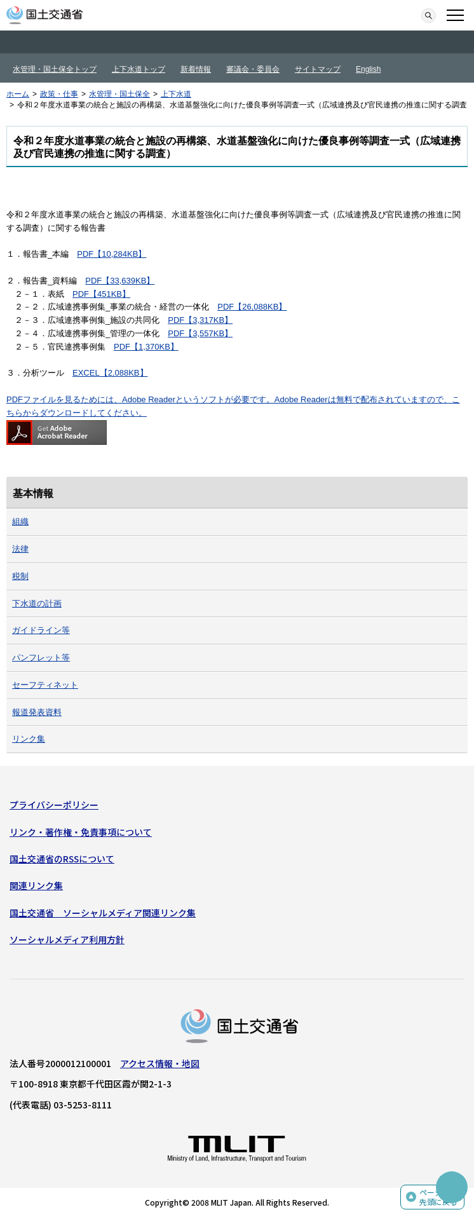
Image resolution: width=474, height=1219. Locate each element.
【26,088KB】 (260, 306)
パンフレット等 (41, 657)
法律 (20, 549)
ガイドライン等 (41, 630)
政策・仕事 (59, 94)
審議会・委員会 (253, 69)
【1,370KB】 (154, 346)
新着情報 (195, 69)
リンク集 (28, 739)
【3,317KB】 (208, 320)
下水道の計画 (37, 603)
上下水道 (176, 94)
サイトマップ (318, 69)
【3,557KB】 (208, 333)
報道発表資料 (37, 712)
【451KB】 (109, 294)
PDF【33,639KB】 (119, 280)
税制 (20, 576)
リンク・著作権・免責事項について (81, 832)
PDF (80, 294)
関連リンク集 (36, 885)
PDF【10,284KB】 (111, 254)
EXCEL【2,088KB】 (110, 373)
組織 (20, 521)
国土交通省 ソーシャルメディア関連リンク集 (103, 912)
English (368, 69)
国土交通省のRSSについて (62, 858)
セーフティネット (45, 685)
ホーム (17, 94)
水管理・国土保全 (119, 94)
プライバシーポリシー (54, 804)
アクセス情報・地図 (160, 1063)
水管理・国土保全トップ (55, 69)
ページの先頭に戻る (438, 1197)
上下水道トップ (138, 69)
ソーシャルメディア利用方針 (67, 939)
